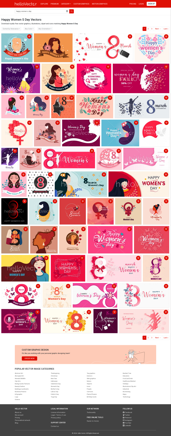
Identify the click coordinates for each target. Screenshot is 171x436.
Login (141, 4)
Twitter (126, 415)
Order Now (29, 358)
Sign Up (151, 4)
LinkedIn (127, 426)
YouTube (127, 423)
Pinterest (127, 418)
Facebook (127, 412)
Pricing (132, 4)
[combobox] (11, 29)
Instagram (127, 420)
